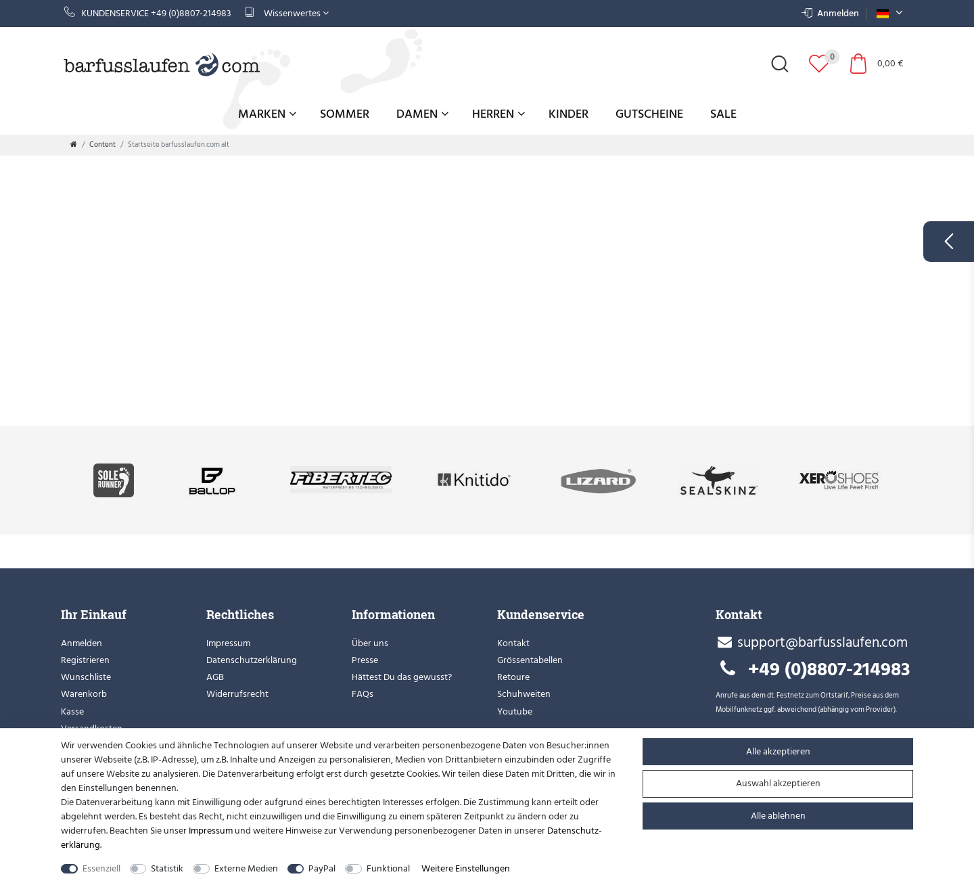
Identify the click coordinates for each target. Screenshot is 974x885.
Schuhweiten (524, 694)
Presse (365, 660)
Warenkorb (84, 694)
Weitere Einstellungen (465, 868)
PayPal (321, 868)
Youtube (514, 711)
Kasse (72, 711)
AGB (215, 677)
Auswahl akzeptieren (778, 783)
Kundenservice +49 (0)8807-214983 (147, 13)
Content (102, 145)
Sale (723, 114)
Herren (498, 114)
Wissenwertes (287, 13)
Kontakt (513, 643)
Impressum (228, 643)
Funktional (388, 868)
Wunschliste (86, 677)
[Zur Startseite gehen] (73, 145)
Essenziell (101, 868)
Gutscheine (649, 114)
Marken (267, 114)
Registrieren (85, 660)
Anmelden (81, 643)
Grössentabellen (530, 660)
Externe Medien (246, 868)
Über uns (370, 643)
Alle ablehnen (778, 815)
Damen (422, 114)
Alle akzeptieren (778, 751)
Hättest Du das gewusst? (402, 677)
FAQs (362, 694)
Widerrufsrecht (237, 694)
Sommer (344, 114)
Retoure (513, 677)
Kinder (568, 114)
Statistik (167, 868)
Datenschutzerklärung (251, 660)
